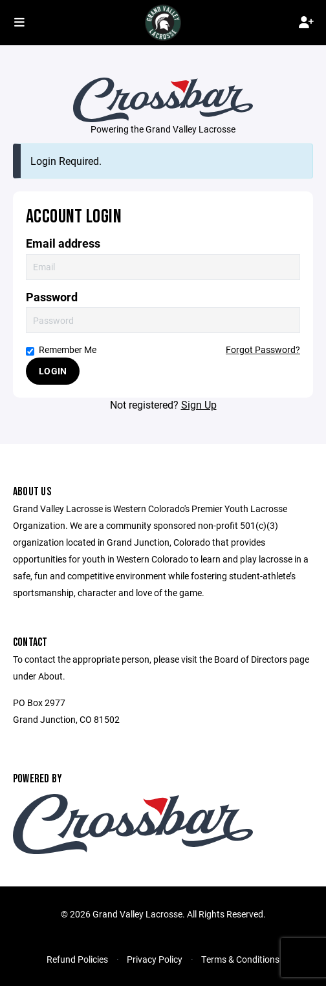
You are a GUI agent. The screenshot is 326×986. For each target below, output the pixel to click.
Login (53, 371)
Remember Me (61, 349)
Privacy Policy (154, 959)
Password (52, 297)
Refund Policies (77, 959)
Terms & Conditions (240, 959)
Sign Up (199, 404)
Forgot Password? (263, 349)
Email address (63, 243)
